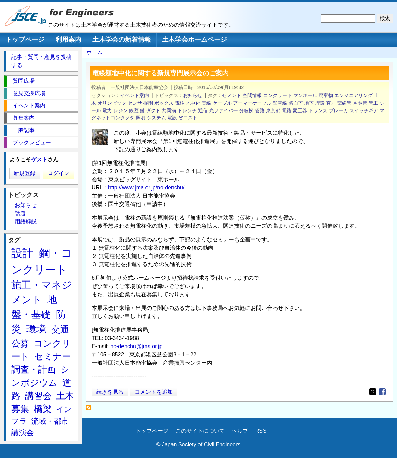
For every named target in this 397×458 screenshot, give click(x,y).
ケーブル (222, 103)
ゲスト (39, 159)
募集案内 (24, 118)
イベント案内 (134, 95)
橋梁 (43, 409)
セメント (231, 95)
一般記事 (24, 130)
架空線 (280, 103)
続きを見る (110, 392)
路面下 (296, 103)
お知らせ (192, 95)
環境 (36, 329)
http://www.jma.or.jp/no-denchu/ (146, 188)
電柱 (179, 103)
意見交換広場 (29, 93)
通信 (203, 110)
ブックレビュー (32, 142)
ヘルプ (240, 431)
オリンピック (112, 103)
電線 (206, 103)
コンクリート (277, 95)
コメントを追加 (154, 392)
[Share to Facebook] (382, 391)
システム (156, 117)
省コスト (187, 117)
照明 (140, 117)
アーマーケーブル (252, 103)
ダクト (153, 110)
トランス (318, 110)
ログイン (58, 173)
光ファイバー (223, 110)
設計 (22, 253)
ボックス (164, 103)
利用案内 (68, 39)
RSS (261, 431)
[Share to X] (372, 391)
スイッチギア (363, 110)
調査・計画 (33, 369)
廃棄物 (326, 95)
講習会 (38, 396)
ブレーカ (338, 110)
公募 (20, 343)
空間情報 (252, 95)
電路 (286, 110)
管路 (260, 110)
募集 (20, 409)
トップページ (24, 39)
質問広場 (24, 81)
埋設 (320, 103)
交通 (60, 329)
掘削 (148, 103)
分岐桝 (246, 110)
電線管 (344, 103)
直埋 (331, 103)
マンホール (305, 95)
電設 (172, 117)
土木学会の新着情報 (121, 39)
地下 (309, 103)
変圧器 (300, 110)
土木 (65, 396)
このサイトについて (200, 431)
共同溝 (169, 110)
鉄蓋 (134, 110)
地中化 (193, 103)
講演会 (22, 432)
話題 (20, 213)
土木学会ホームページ (194, 39)
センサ (135, 103)
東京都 (273, 110)
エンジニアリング (353, 95)
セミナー (52, 356)
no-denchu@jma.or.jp (136, 346)
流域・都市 (50, 421)
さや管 (360, 103)
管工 (373, 103)
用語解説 (26, 221)
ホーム (94, 52)
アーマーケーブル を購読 (90, 409)
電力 (107, 110)
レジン (120, 110)
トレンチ (187, 110)
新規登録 (25, 173)
